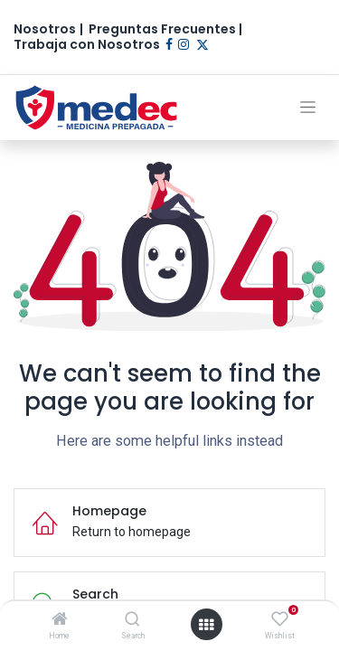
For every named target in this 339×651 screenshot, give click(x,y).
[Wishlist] (280, 619)
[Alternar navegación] (307, 107)
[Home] (60, 620)
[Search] (132, 620)
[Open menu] (206, 625)
